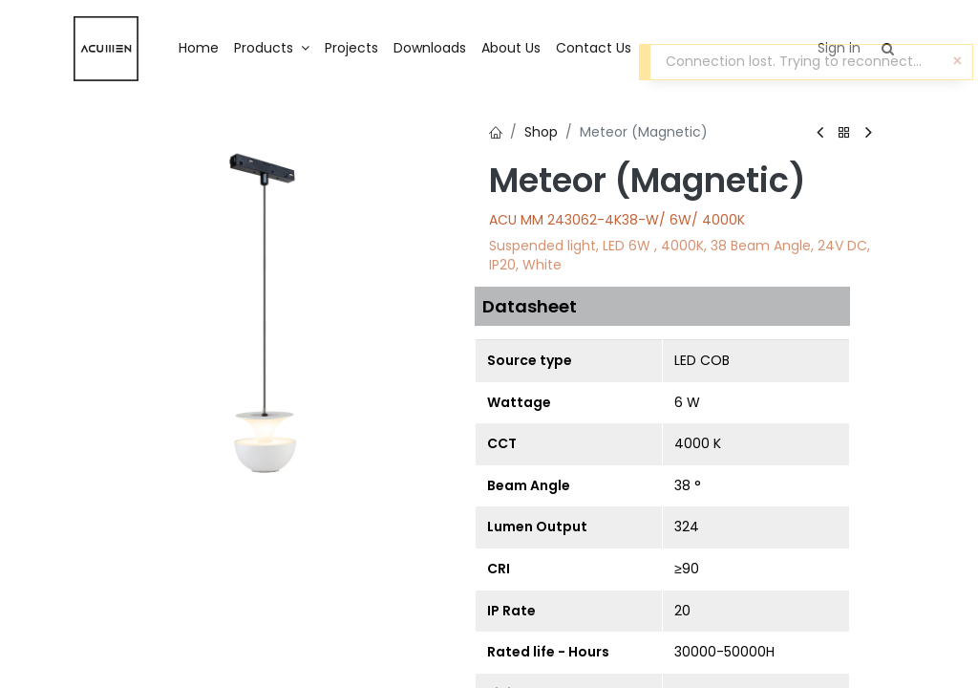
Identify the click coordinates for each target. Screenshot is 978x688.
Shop (541, 131)
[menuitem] (198, 49)
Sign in (839, 47)
